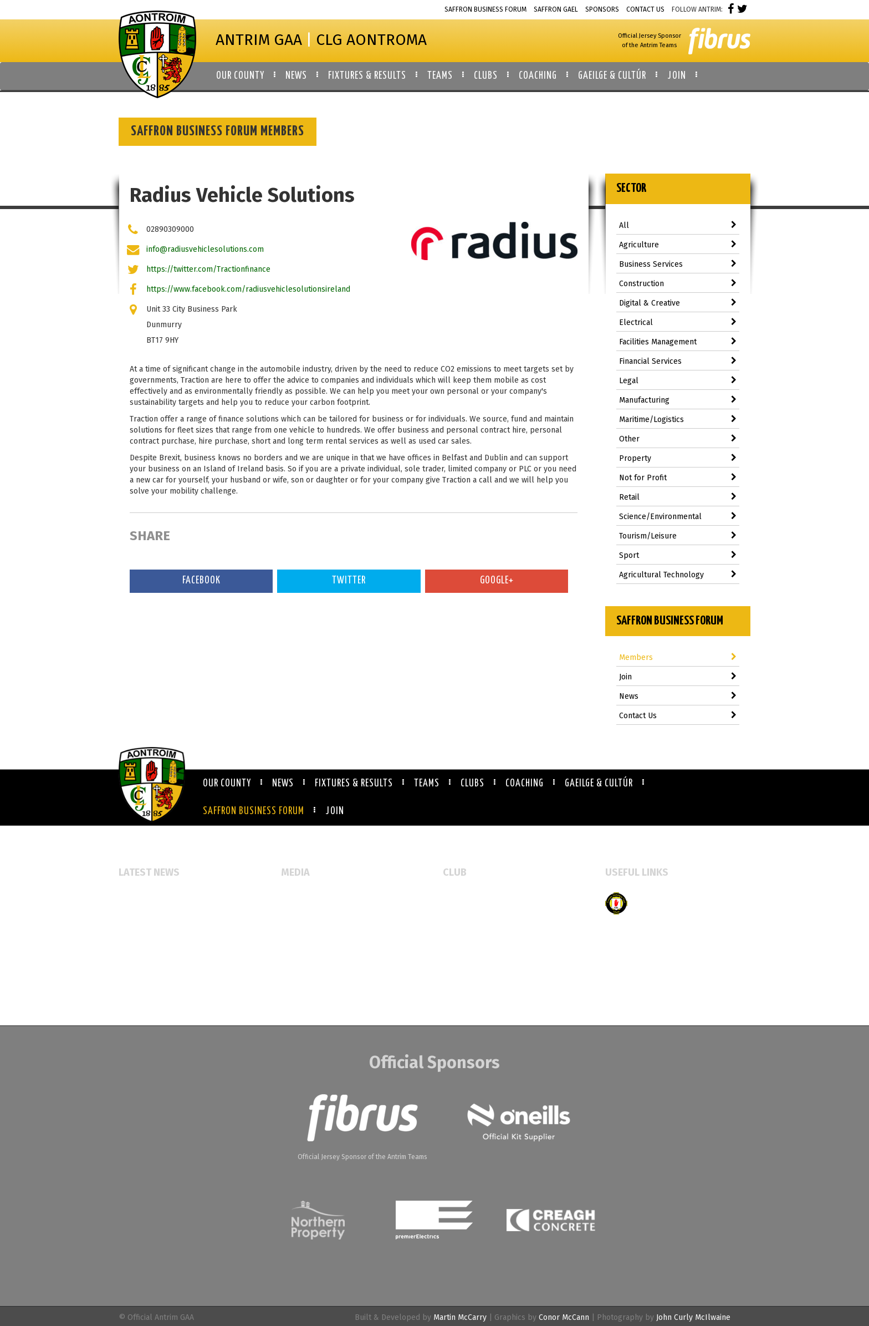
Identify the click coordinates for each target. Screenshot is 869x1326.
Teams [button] (440, 76)
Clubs (472, 784)
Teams (426, 784)
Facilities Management (678, 342)
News (678, 696)
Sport (678, 555)
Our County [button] (240, 76)
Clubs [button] (486, 76)
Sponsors (602, 9)
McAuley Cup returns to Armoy (173, 926)
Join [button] (676, 76)
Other (678, 439)
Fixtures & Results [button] (367, 76)
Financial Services (678, 361)
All (678, 225)
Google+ (497, 581)
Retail (678, 497)
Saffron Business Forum (485, 9)
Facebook (201, 581)
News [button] (296, 76)
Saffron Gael (556, 9)
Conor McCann (564, 1317)
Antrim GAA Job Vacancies (163, 990)
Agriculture (678, 245)
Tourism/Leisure (678, 536)
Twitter (349, 581)
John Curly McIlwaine (693, 1317)
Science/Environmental (678, 516)
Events (293, 897)
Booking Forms (469, 933)
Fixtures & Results (354, 784)
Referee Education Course (165, 944)
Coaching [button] (538, 76)
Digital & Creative (678, 303)
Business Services (678, 264)
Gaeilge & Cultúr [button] (612, 76)
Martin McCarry (460, 1317)
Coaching (524, 784)
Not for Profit (678, 477)
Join (678, 677)
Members (678, 657)
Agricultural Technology (678, 575)
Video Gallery (305, 933)
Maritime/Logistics (678, 419)
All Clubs (459, 897)
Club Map (460, 915)
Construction (678, 283)
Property (678, 458)
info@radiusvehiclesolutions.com (205, 249)
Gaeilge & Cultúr (599, 784)
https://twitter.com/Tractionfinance (208, 269)
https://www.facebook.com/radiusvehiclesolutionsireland (248, 289)
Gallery (294, 915)
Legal (678, 380)
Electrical (678, 322)
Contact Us (645, 9)
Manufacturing (678, 400)
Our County (227, 784)
